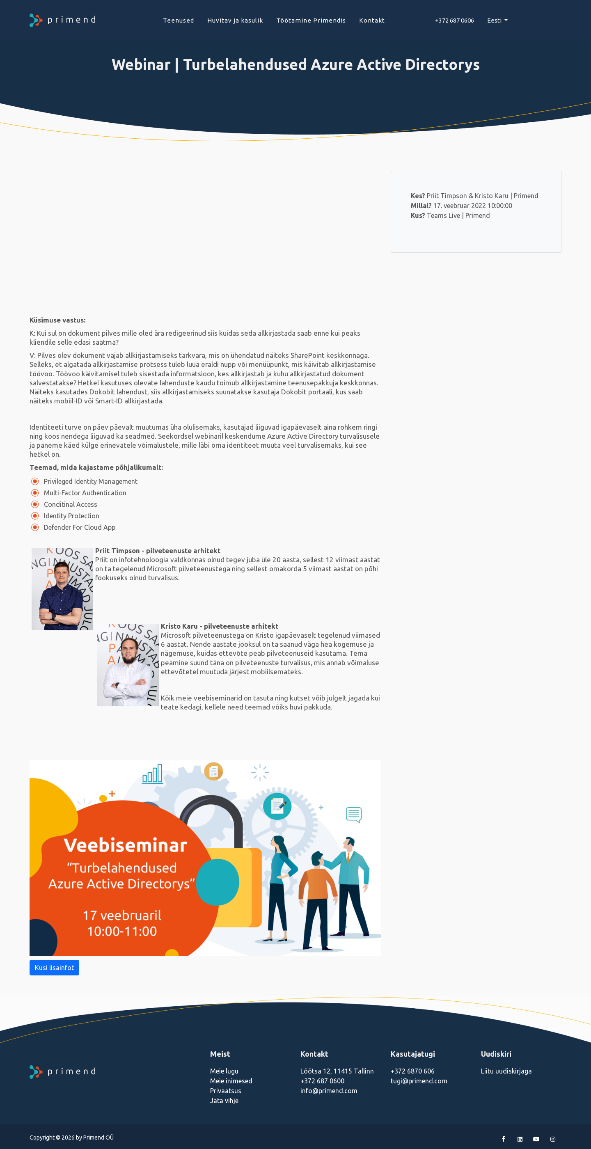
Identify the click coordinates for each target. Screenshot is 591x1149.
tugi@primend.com (419, 1081)
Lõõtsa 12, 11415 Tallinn (337, 1071)
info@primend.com (328, 1090)
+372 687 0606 (454, 20)
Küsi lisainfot (54, 967)
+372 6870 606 (413, 1071)
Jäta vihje (224, 1100)
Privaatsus (225, 1090)
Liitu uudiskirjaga (506, 1071)
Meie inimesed (231, 1081)
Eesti (495, 20)
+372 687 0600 (322, 1081)
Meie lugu (224, 1071)
